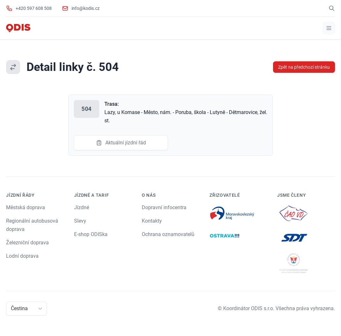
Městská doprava (25, 207)
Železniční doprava (27, 243)
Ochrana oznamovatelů (168, 234)
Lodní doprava (22, 256)
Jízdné (81, 207)
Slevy (80, 221)
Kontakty (152, 221)
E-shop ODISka (91, 234)
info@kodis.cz (86, 8)
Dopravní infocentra (164, 207)
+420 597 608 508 (34, 8)
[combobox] (11, 308)
